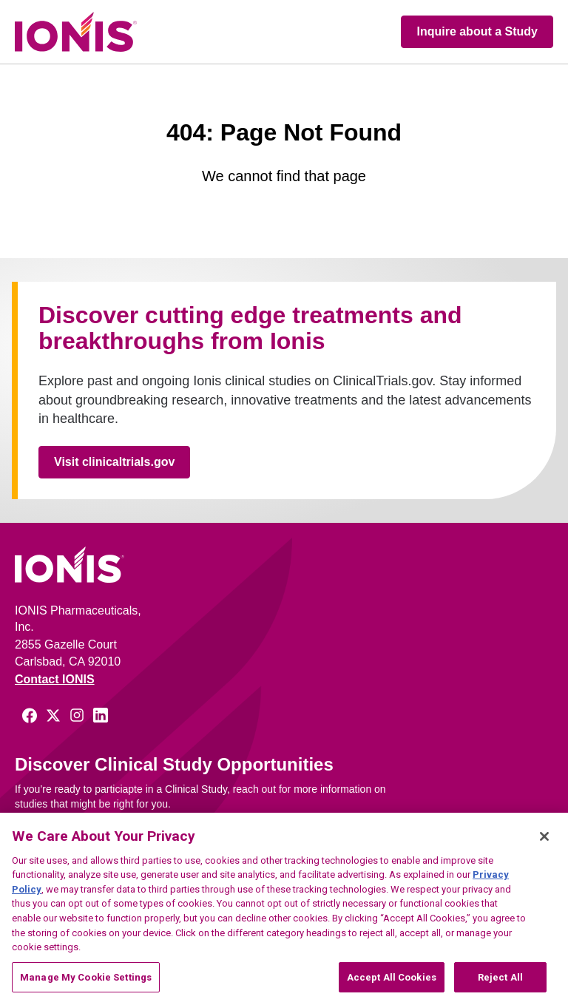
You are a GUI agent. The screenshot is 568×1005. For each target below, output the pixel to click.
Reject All (500, 985)
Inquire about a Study (477, 31)
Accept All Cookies (391, 985)
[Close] (544, 844)
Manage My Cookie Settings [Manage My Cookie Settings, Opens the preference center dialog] (86, 985)
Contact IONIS (55, 679)
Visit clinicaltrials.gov (114, 462)
